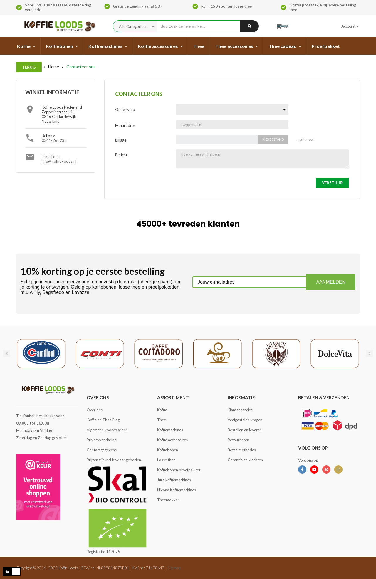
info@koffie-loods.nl (59, 161)
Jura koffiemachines (174, 479)
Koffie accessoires (172, 439)
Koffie (162, 409)
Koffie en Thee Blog (103, 419)
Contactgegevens (102, 449)
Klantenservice (240, 409)
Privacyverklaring (101, 439)
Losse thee (166, 459)
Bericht (121, 154)
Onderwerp (125, 109)
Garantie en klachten (245, 459)
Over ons (95, 409)
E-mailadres (125, 125)
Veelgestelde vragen (245, 419)
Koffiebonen (167, 449)
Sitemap (174, 567)
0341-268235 (54, 140)
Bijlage (120, 140)
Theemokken (168, 500)
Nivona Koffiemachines (176, 490)
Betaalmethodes (242, 449)
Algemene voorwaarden (107, 429)
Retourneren (238, 439)
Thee (161, 419)
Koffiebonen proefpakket (178, 469)
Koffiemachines (170, 429)
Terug (29, 67)
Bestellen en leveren (245, 429)
